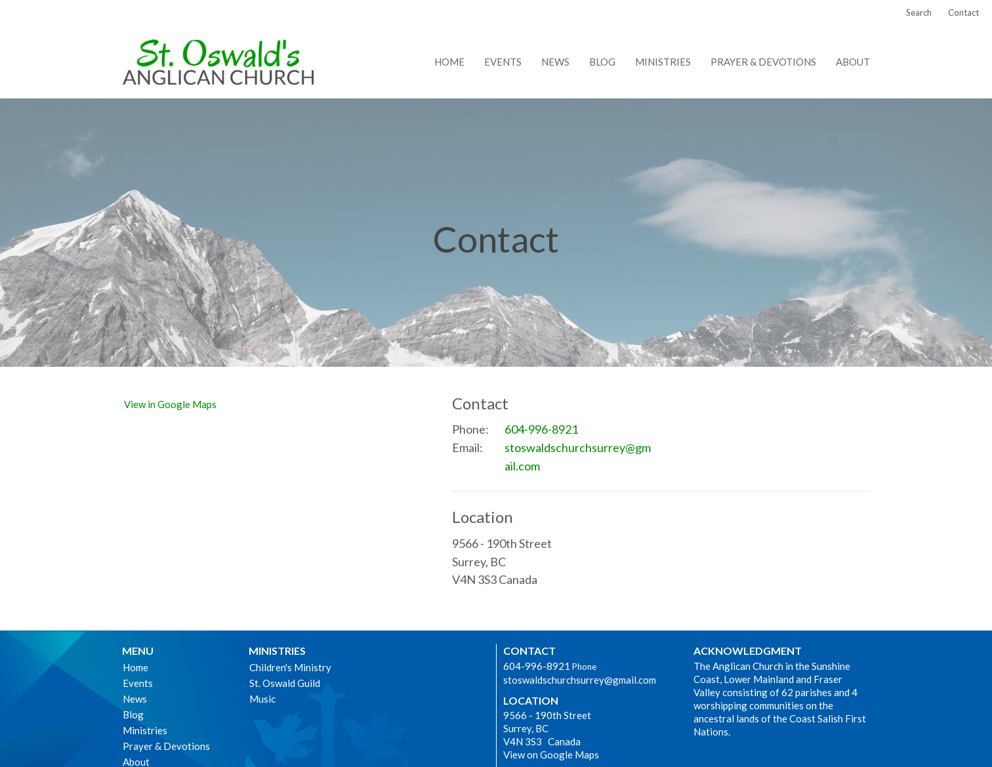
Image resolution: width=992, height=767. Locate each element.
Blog (602, 62)
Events (503, 62)
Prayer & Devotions (763, 62)
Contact (963, 12)
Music (262, 699)
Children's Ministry (290, 667)
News (555, 62)
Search (919, 12)
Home (449, 62)
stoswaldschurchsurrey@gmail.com (578, 456)
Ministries (663, 62)
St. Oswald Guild (284, 683)
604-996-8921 (541, 429)
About (853, 62)
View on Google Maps (551, 754)
